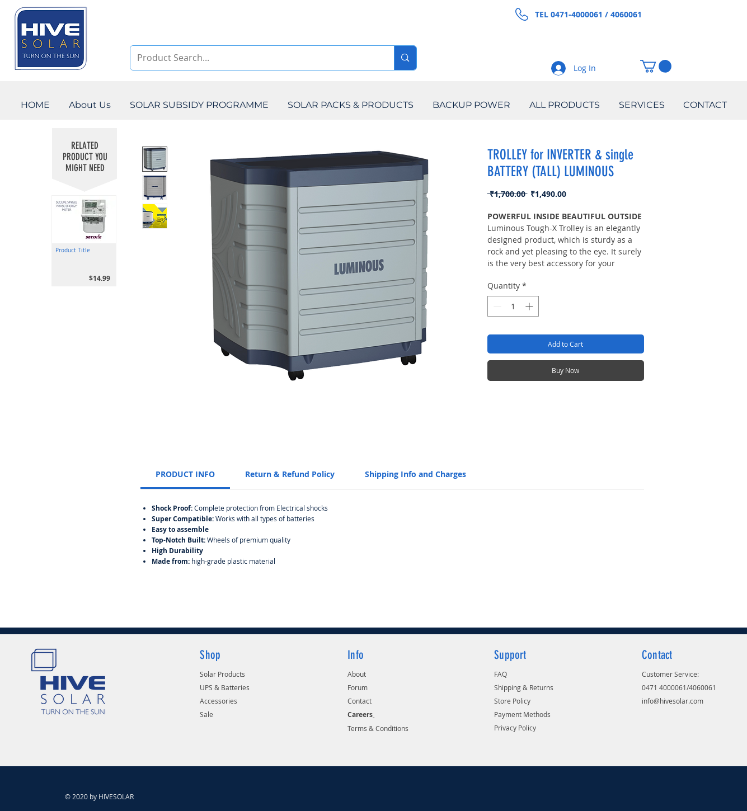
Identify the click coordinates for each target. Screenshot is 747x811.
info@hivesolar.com (672, 700)
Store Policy (512, 700)
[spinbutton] (513, 306)
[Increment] (530, 306)
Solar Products (222, 673)
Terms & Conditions (377, 728)
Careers (360, 714)
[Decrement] (496, 306)
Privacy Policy (515, 727)
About (356, 673)
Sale (206, 714)
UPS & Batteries (225, 687)
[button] (655, 66)
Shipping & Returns (523, 687)
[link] (185, 474)
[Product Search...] (254, 58)
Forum (357, 687)
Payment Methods (522, 714)
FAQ (500, 673)
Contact (359, 700)
